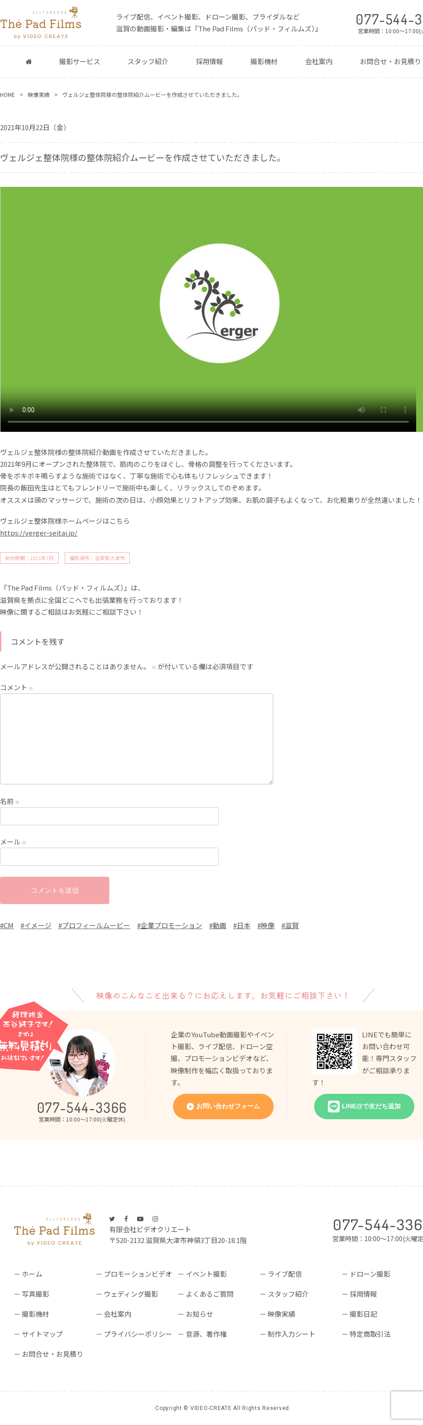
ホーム (32, 1273)
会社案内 (318, 61)
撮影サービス (79, 61)
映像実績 (39, 94)
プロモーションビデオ (138, 1273)
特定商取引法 (370, 1334)
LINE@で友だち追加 (371, 1106)
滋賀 (292, 925)
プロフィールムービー (96, 925)
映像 (268, 925)
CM (9, 925)
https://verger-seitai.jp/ (38, 532)
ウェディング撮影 (131, 1294)
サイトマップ (42, 1334)
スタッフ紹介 (147, 61)
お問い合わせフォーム (228, 1106)
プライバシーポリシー (138, 1334)
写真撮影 (35, 1294)
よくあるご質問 (210, 1294)
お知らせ (199, 1314)
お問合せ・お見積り (52, 1354)
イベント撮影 (206, 1273)
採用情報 (209, 61)
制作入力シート (292, 1334)
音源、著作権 (206, 1334)
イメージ (37, 925)
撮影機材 (264, 61)
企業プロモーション (171, 925)
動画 (219, 925)
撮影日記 (363, 1314)
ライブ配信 (285, 1273)
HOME (7, 94)
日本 (243, 925)
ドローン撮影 (370, 1273)
